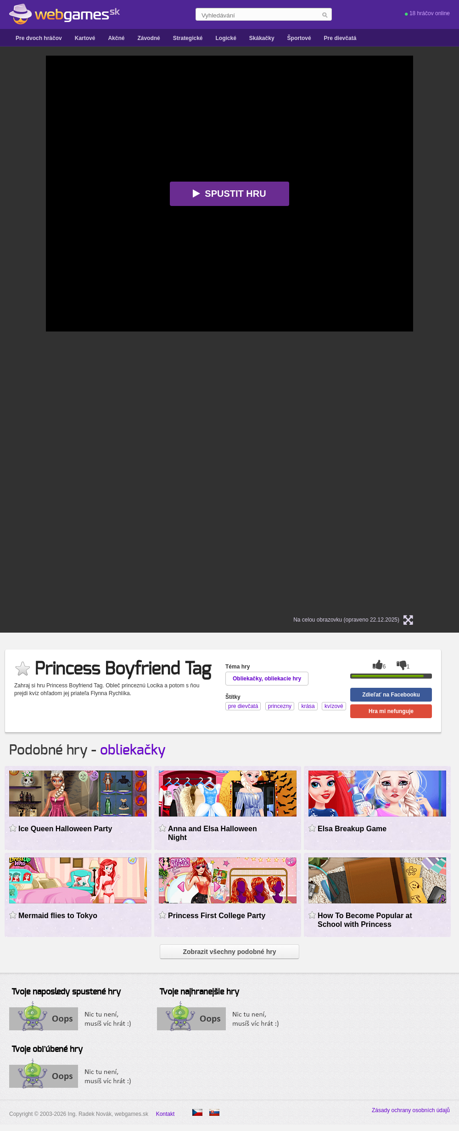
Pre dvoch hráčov (39, 38)
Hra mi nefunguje (391, 711)
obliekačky (133, 750)
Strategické (188, 38)
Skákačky (261, 38)
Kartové (85, 38)
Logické (225, 38)
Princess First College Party (216, 916)
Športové (299, 38)
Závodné (148, 38)
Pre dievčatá (340, 38)
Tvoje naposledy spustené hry (66, 992)
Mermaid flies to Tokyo (57, 916)
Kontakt (165, 1114)
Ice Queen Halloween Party (65, 829)
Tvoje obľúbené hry (47, 1049)
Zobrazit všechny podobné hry (229, 951)
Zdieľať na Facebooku (391, 694)
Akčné (116, 38)
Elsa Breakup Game (352, 829)
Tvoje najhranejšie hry (199, 992)
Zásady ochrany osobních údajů (411, 1110)
